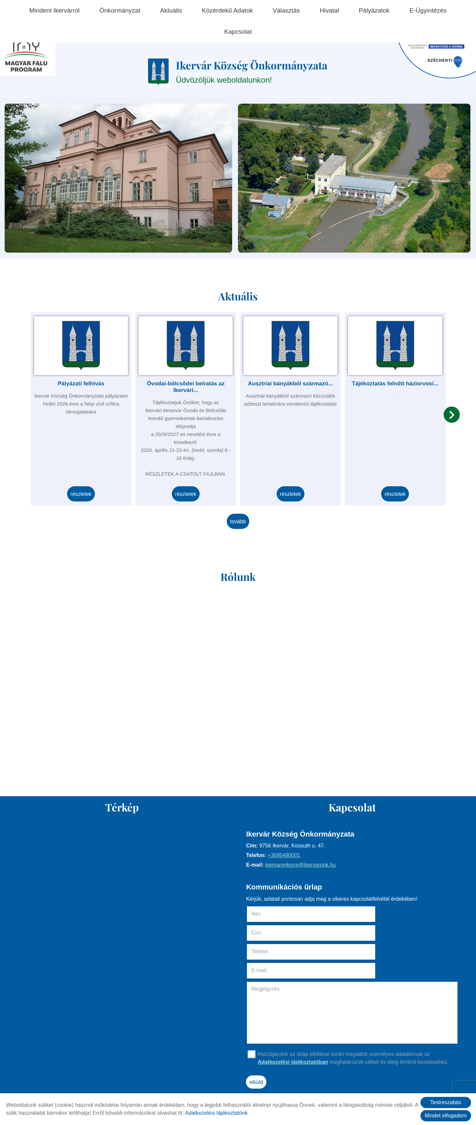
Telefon (271, 932)
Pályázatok (374, 10)
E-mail (374, 932)
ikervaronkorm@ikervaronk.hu (302, 866)
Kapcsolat (238, 31)
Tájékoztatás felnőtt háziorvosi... (390, 382)
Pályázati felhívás (85, 382)
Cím (362, 914)
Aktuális (171, 10)
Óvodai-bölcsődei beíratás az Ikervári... (187, 385)
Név (267, 914)
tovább (238, 519)
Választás (286, 10)
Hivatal (329, 10)
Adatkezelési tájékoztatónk (216, 1113)
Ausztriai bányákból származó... (289, 382)
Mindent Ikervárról (54, 10)
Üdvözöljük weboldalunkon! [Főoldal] (252, 72)
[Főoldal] (152, 73)
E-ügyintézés (428, 10)
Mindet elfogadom (446, 1115)
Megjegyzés (267, 951)
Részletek (85, 492)
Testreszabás (445, 1102)
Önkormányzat (119, 10)
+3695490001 (285, 856)
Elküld (258, 1044)
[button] (449, 417)
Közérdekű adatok (227, 10)
